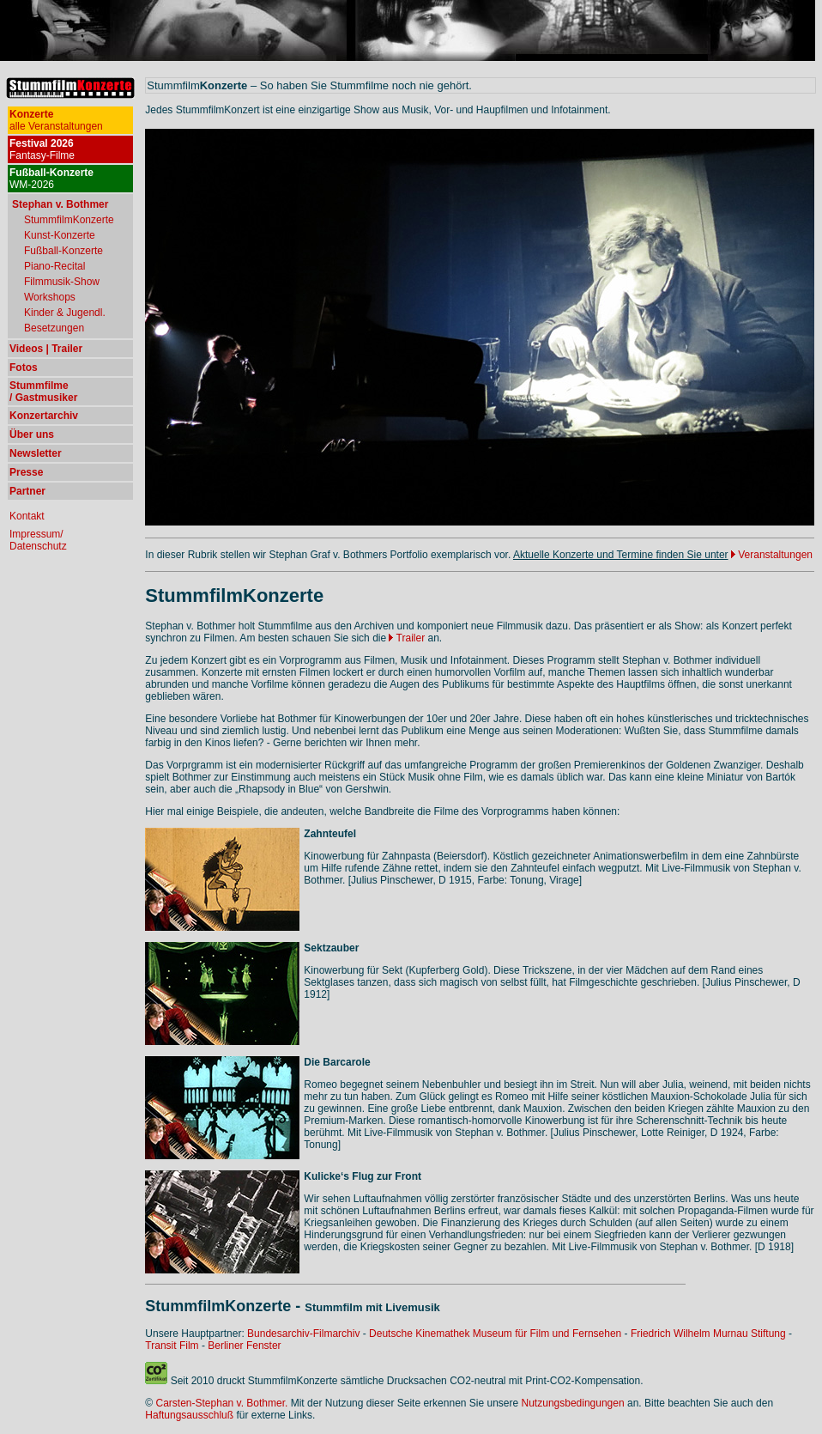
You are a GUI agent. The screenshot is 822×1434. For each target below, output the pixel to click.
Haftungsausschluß (189, 1415)
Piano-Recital (54, 266)
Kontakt (27, 516)
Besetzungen (54, 328)
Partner (27, 491)
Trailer (407, 638)
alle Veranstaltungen (56, 120)
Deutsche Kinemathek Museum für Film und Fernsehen (495, 1334)
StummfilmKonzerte (69, 220)
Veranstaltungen (775, 555)
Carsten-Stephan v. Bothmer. (222, 1403)
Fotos (23, 368)
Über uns (31, 434)
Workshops (50, 297)
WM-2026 (51, 179)
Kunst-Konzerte (59, 235)
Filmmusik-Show (62, 282)
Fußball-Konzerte (63, 251)
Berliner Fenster (244, 1346)
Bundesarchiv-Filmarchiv (303, 1334)
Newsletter (35, 453)
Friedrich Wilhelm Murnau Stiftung (708, 1334)
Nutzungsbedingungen (573, 1403)
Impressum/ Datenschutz (38, 540)
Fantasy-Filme (42, 149)
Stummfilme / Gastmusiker (43, 392)
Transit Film (171, 1346)
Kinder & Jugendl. (65, 313)
